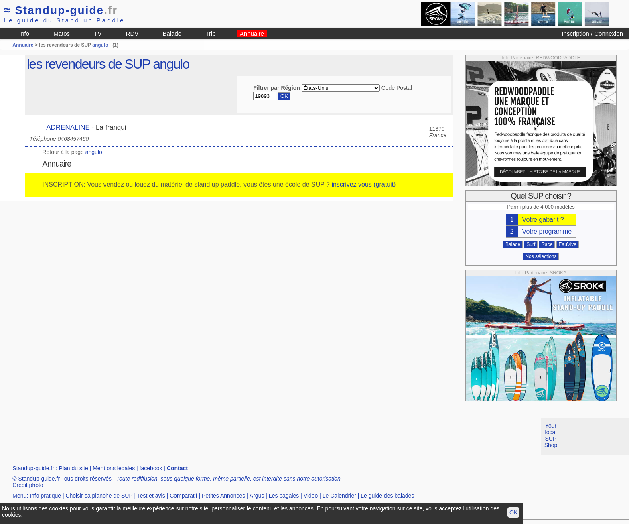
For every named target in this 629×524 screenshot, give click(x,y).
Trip (210, 33)
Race (546, 244)
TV (97, 33)
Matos (61, 33)
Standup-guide (61, 10)
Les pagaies (284, 495)
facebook (151, 468)
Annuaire (252, 33)
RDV (132, 33)
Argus (257, 495)
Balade (171, 33)
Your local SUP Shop (551, 435)
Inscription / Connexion (592, 33)
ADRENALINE (68, 127)
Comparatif (183, 495)
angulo (100, 45)
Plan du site (73, 468)
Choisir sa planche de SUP (98, 495)
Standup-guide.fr (33, 468)
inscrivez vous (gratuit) (363, 184)
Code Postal (396, 88)
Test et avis (151, 495)
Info (24, 33)
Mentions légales (114, 468)
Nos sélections (540, 256)
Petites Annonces (223, 495)
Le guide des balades (387, 495)
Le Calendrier (339, 495)
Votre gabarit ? (543, 219)
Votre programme (547, 231)
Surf (530, 244)
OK (513, 512)
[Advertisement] (146, 436)
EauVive (567, 244)
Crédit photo (27, 485)
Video (311, 495)
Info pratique (45, 495)
